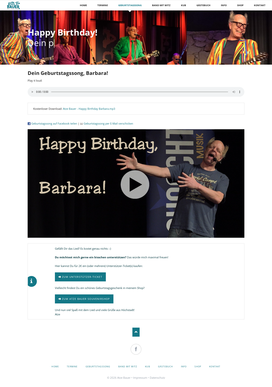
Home (55, 366)
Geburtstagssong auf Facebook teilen (52, 123)
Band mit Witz (127, 366)
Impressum (140, 377)
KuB (147, 366)
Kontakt (214, 366)
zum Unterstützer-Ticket (82, 277)
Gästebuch (165, 366)
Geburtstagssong (98, 366)
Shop (198, 366)
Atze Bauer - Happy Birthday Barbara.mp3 (89, 108)
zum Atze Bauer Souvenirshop (86, 299)
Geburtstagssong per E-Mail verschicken (106, 123)
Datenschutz (157, 377)
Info (184, 366)
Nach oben (136, 332)
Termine (72, 366)
